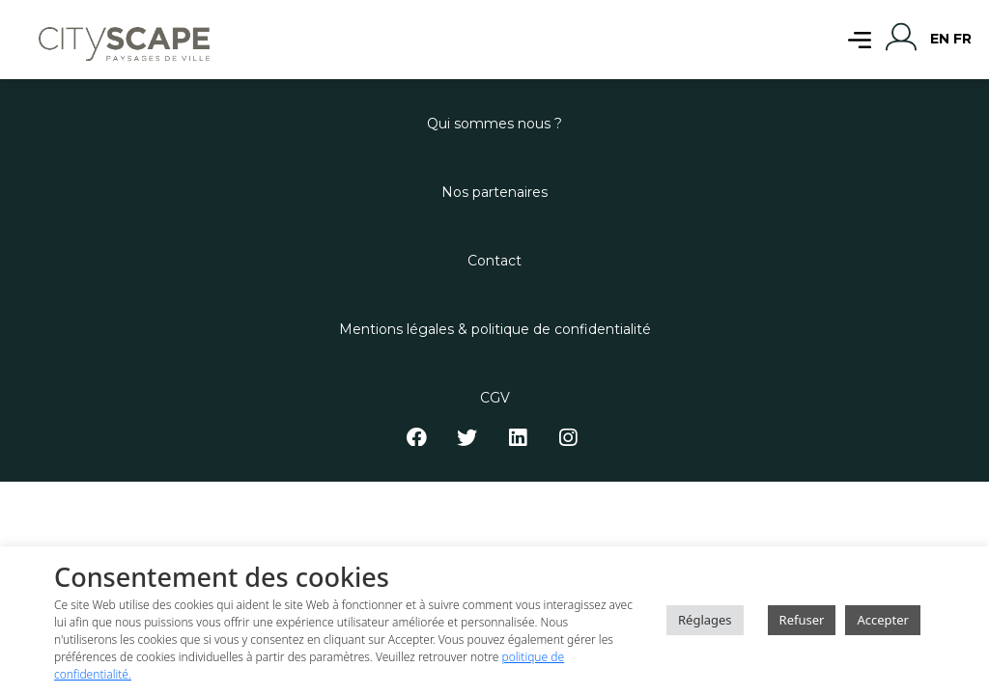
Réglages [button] (705, 619)
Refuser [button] (802, 619)
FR (962, 38)
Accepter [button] (883, 619)
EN (939, 38)
